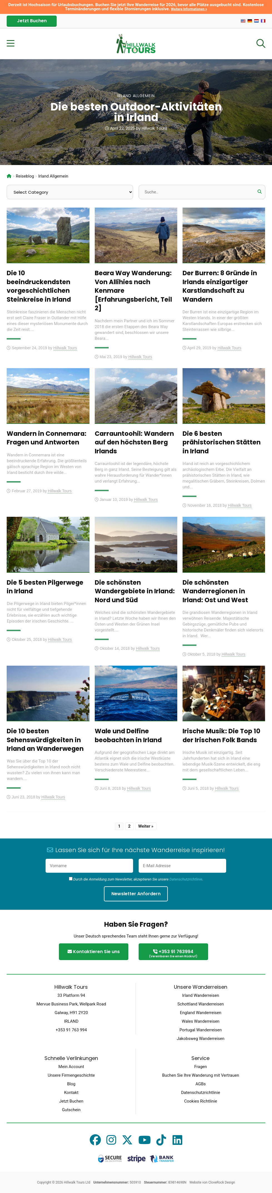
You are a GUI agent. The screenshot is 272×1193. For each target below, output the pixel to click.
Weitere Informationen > (189, 9)
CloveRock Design (221, 1182)
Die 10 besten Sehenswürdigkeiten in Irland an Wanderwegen (45, 740)
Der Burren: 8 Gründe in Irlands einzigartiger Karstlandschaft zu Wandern (220, 286)
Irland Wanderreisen (200, 995)
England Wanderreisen (200, 1012)
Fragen (200, 1066)
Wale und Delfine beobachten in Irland (128, 735)
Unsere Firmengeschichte (71, 1075)
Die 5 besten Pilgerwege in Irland (45, 587)
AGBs (200, 1083)
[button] (259, 192)
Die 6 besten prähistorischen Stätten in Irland (222, 442)
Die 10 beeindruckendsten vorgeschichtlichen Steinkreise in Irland (39, 286)
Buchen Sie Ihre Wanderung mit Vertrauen (200, 1075)
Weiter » (146, 826)
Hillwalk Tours (154, 128)
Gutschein (71, 1109)
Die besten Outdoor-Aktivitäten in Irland (136, 112)
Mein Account (71, 1066)
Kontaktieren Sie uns (94, 951)
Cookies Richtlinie (200, 1101)
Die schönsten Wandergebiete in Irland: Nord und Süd (135, 591)
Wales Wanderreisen (200, 1021)
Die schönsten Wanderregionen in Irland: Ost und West (215, 591)
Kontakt (71, 1092)
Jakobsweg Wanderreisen (200, 1038)
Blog (71, 1083)
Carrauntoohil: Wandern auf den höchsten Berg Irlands (134, 442)
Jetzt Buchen (32, 21)
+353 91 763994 (173, 953)
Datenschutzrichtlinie (185, 879)
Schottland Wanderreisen (200, 1004)
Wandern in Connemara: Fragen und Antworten (46, 438)
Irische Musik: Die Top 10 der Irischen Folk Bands (221, 735)
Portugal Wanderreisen (200, 1029)
